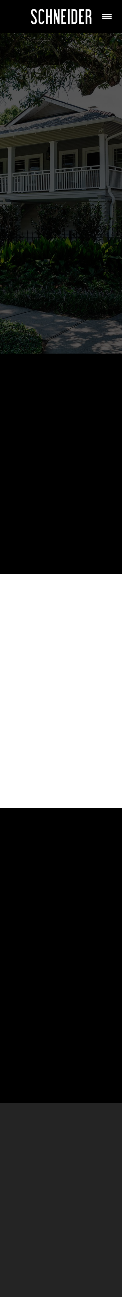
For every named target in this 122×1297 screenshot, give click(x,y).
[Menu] (107, 16)
